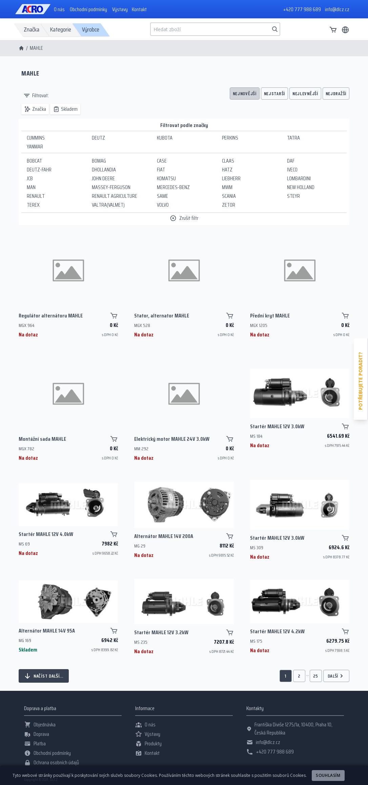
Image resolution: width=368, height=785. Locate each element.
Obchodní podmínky (88, 9)
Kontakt (139, 9)
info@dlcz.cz (337, 9)
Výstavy (120, 9)
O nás (59, 9)
